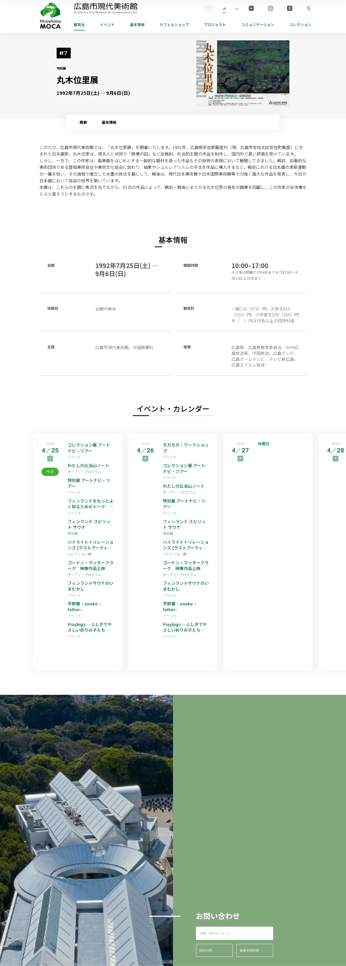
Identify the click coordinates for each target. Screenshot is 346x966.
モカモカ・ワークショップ (186, 448)
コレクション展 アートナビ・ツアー (89, 448)
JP (224, 9)
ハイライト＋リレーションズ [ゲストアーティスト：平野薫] (91, 545)
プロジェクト (215, 24)
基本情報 (137, 24)
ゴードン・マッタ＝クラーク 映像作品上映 (91, 565)
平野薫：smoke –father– (84, 606)
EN (237, 9)
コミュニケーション (257, 24)
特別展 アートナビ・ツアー (89, 483)
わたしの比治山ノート (88, 465)
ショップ (174, 24)
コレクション (300, 24)
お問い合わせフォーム (215, 933)
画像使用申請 (249, 950)
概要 (83, 122)
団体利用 (205, 950)
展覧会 (79, 24)
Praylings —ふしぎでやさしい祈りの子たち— (90, 627)
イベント (107, 24)
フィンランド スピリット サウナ (89, 524)
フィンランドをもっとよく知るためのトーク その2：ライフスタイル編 (91, 504)
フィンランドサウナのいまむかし (91, 586)
